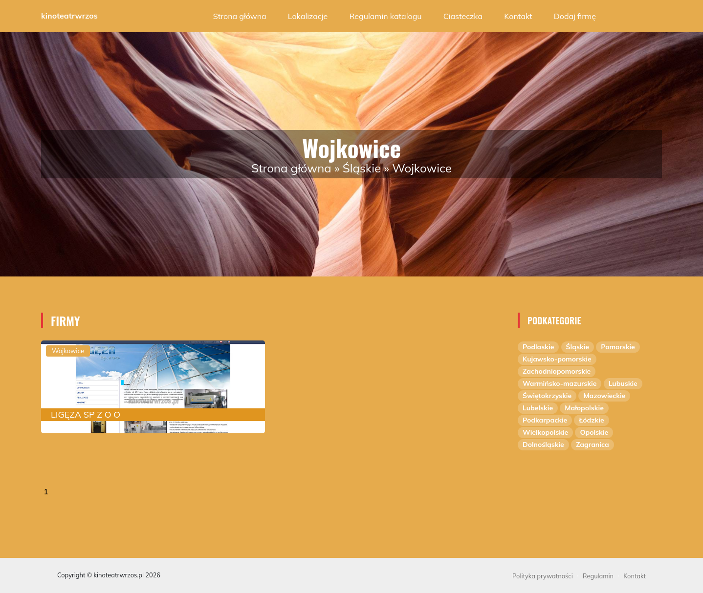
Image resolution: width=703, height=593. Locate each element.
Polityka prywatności (542, 576)
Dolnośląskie (543, 444)
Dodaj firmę (575, 16)
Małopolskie (584, 407)
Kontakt (518, 16)
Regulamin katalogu (385, 16)
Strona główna (239, 16)
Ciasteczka (463, 16)
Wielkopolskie (545, 432)
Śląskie (362, 168)
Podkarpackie (545, 420)
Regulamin (598, 576)
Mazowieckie (604, 395)
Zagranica (592, 444)
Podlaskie (538, 346)
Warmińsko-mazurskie (559, 383)
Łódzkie (591, 420)
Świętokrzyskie (547, 395)
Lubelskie (538, 407)
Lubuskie (623, 383)
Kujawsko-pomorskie (557, 359)
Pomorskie (618, 346)
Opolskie (594, 432)
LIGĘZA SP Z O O (85, 414)
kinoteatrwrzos (69, 16)
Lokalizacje (308, 16)
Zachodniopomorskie (557, 371)
